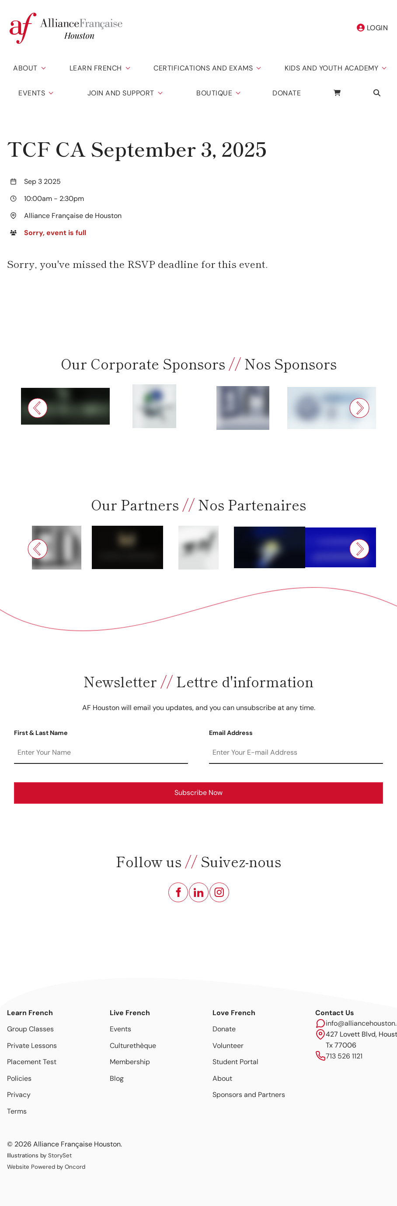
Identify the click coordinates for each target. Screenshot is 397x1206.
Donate (286, 93)
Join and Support (120, 93)
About (25, 68)
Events (31, 93)
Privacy (19, 1094)
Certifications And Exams (203, 68)
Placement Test (31, 1061)
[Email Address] (296, 753)
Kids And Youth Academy (331, 68)
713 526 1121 (344, 1056)
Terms (17, 1111)
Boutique (214, 93)
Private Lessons (32, 1045)
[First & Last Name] (101, 753)
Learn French (96, 68)
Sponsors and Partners (248, 1094)
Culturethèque (133, 1045)
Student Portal (235, 1061)
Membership (130, 1061)
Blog (117, 1078)
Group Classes (30, 1029)
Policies (19, 1078)
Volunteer (228, 1045)
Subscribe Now (198, 792)
